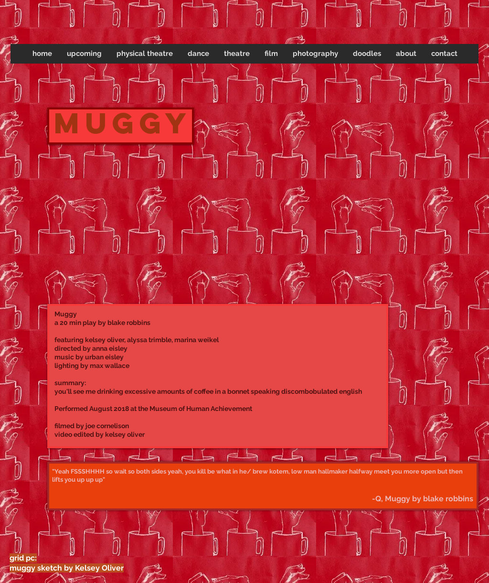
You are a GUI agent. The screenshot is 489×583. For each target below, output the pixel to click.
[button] (144, 54)
